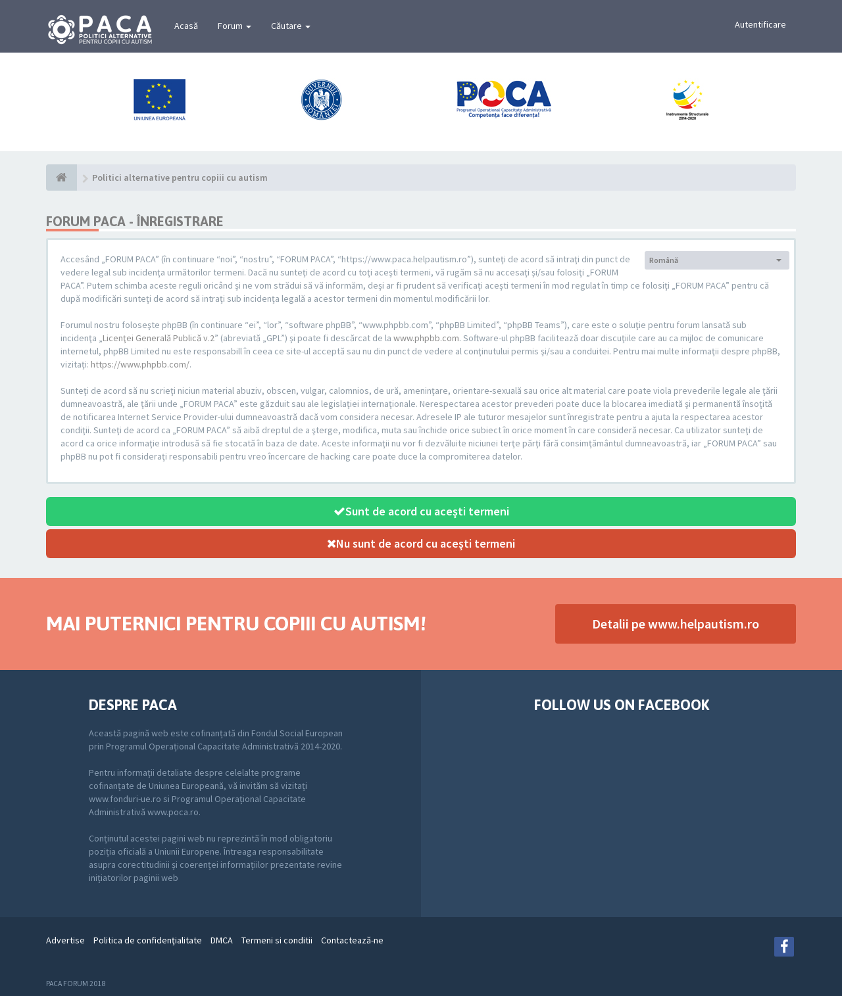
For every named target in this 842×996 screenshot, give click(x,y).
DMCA (221, 940)
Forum (234, 26)
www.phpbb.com (426, 338)
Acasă (186, 26)
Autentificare (760, 24)
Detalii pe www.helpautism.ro (675, 623)
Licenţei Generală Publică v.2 (158, 338)
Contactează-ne (352, 940)
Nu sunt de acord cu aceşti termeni (421, 543)
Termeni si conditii (276, 940)
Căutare (290, 26)
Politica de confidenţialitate (147, 940)
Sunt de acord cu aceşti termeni (421, 511)
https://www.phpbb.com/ (140, 364)
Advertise (65, 940)
